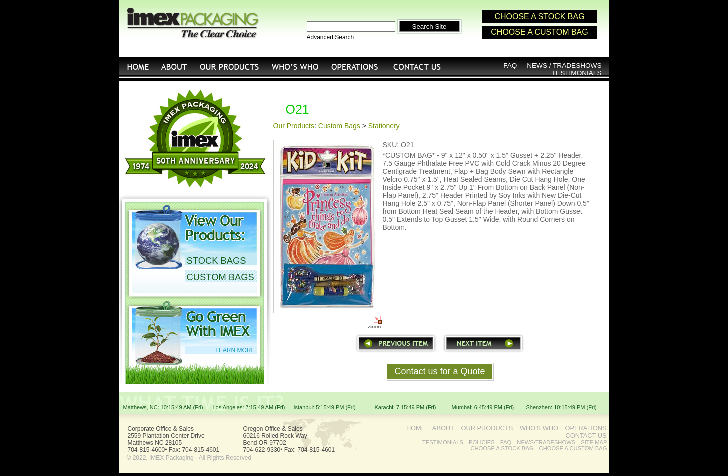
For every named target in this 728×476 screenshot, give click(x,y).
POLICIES (482, 443)
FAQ (510, 66)
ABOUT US (174, 67)
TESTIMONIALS (577, 73)
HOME (137, 67)
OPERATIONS (355, 67)
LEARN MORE (235, 350)
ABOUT (443, 428)
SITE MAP (594, 443)
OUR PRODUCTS (229, 67)
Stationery (384, 126)
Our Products (293, 126)
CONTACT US (418, 67)
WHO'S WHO (295, 67)
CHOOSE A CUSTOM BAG (539, 32)
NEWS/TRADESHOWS (546, 443)
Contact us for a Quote (439, 371)
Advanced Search (330, 37)
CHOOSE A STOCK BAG (539, 16)
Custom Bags (339, 126)
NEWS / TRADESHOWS (564, 66)
